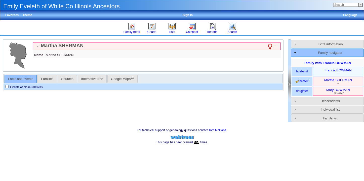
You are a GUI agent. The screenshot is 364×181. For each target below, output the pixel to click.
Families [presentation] (47, 79)
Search (232, 32)
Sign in (188, 15)
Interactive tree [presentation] (92, 79)
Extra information (330, 44)
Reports (212, 32)
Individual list (330, 109)
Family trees (132, 32)
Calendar (192, 32)
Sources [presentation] (67, 79)
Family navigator (330, 53)
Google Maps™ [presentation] (122, 79)
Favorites (12, 15)
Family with (327, 63)
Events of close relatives (24, 87)
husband (302, 71)
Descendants (330, 101)
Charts (151, 32)
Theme (27, 15)
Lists (172, 32)
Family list (330, 118)
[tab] (157, 46)
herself (302, 81)
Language (350, 15)
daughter (302, 91)
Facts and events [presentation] (20, 79)
